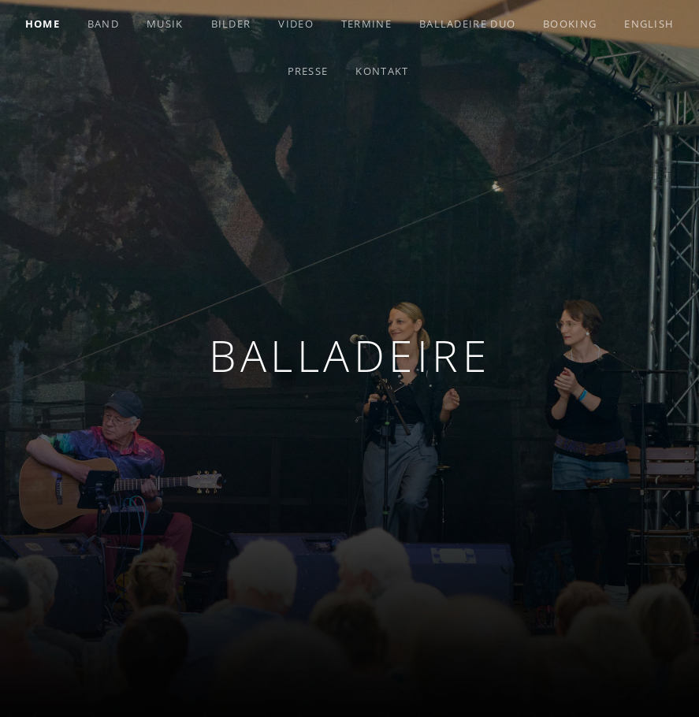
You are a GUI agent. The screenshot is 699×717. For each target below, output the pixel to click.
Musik (165, 24)
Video (296, 24)
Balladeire (349, 355)
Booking (570, 24)
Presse (308, 71)
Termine (366, 24)
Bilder (231, 24)
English (649, 24)
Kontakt (381, 71)
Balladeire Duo (467, 24)
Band (103, 24)
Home (42, 24)
